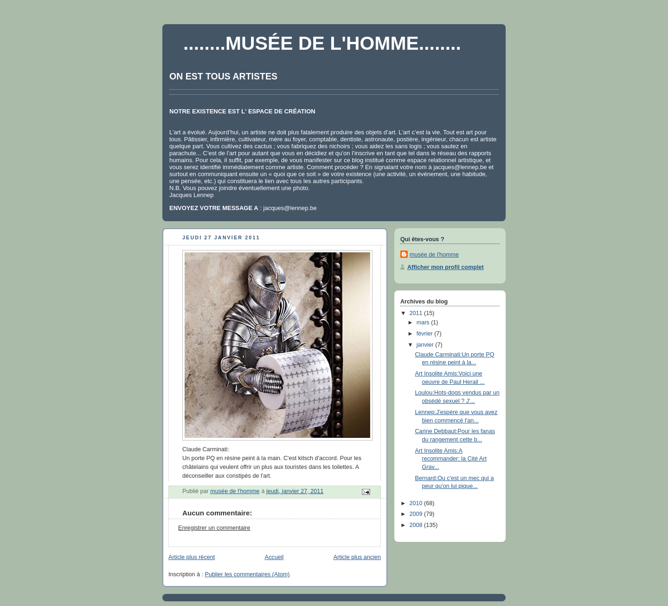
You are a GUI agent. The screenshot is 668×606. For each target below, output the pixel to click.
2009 (417, 514)
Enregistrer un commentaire (214, 528)
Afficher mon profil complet (445, 267)
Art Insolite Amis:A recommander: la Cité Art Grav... (451, 459)
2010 (417, 503)
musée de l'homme (434, 254)
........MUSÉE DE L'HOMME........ (322, 43)
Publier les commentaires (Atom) (247, 574)
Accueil (274, 557)
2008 (417, 525)
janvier (426, 345)
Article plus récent (191, 557)
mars (424, 322)
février (426, 333)
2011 (417, 313)
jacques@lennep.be (460, 167)
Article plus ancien (357, 557)
